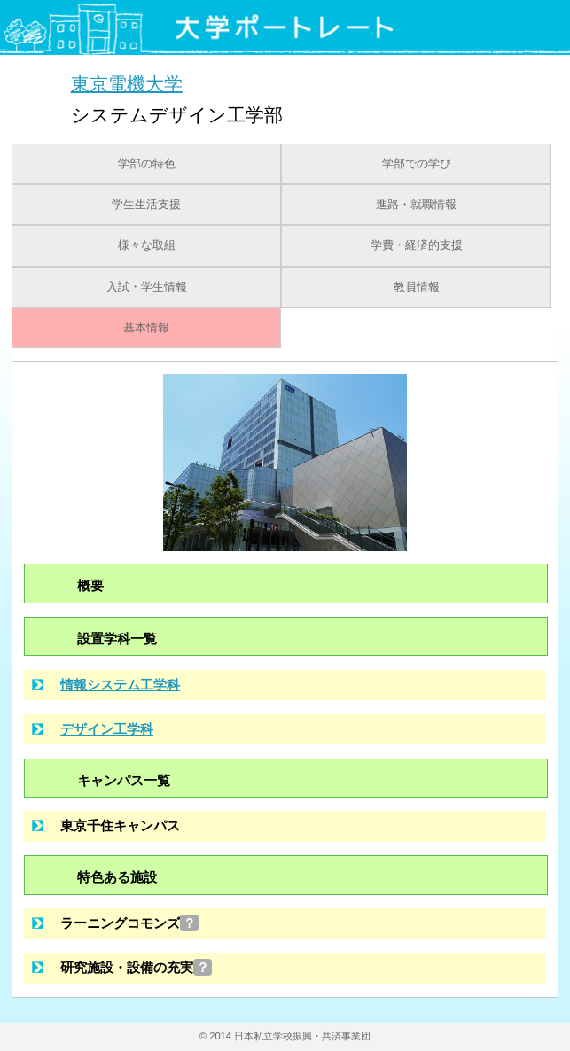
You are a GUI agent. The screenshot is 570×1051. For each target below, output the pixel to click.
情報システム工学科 (120, 684)
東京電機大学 (127, 83)
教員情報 (417, 287)
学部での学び (416, 164)
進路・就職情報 (416, 205)
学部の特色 (147, 164)
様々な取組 (147, 245)
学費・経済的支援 (417, 245)
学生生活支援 (146, 205)
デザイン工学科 (106, 728)
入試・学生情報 (146, 287)
